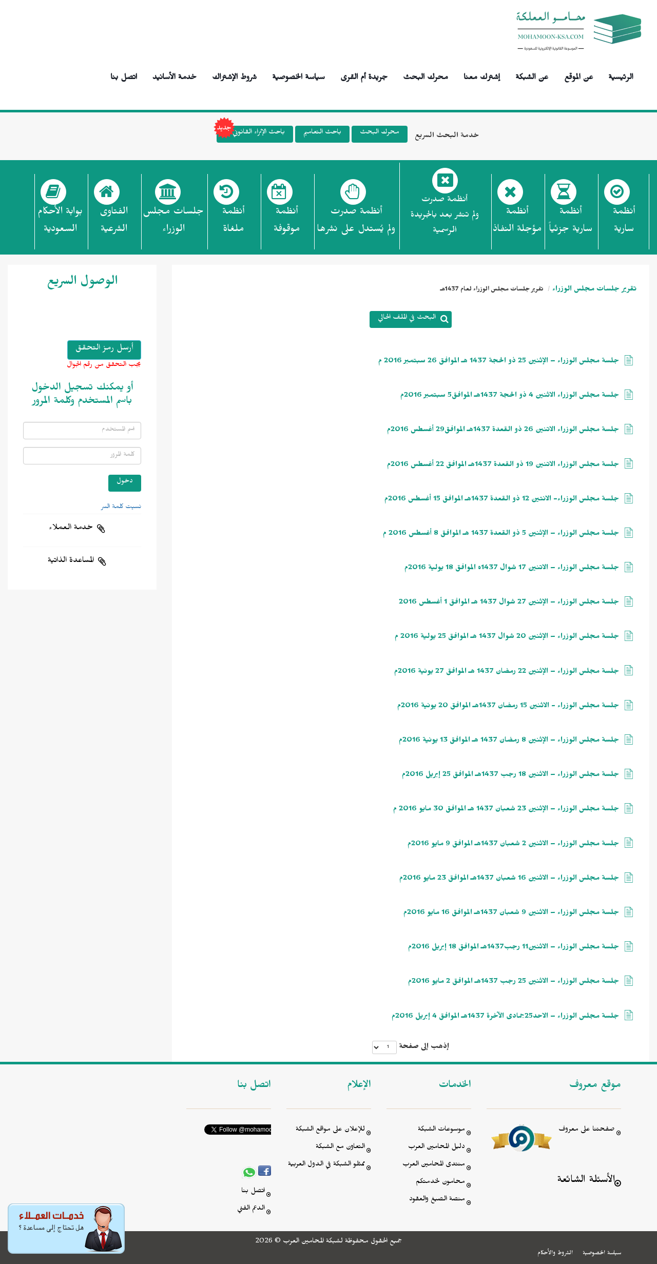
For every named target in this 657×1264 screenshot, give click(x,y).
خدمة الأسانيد (174, 75)
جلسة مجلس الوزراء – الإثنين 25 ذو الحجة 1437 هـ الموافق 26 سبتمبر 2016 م (498, 362)
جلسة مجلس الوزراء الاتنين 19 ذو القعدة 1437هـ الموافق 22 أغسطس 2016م (503, 465)
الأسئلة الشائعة (586, 1181)
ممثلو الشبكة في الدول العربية (326, 1165)
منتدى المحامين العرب (433, 1165)
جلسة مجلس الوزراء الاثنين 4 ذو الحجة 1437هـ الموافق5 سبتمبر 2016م (509, 396)
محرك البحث (425, 75)
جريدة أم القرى (364, 75)
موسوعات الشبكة (441, 1130)
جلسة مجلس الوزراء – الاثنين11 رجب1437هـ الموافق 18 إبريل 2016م (513, 948)
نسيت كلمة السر (121, 507)
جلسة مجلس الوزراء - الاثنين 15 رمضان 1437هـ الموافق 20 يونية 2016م (508, 707)
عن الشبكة (531, 75)
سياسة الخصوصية (298, 75)
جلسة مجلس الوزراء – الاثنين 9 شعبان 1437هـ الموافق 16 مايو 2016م (511, 913)
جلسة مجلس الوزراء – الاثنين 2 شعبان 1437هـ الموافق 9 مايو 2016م (513, 845)
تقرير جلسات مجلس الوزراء (594, 290)
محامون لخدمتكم (440, 1182)
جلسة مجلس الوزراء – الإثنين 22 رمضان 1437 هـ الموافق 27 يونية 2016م (506, 672)
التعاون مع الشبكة (340, 1147)
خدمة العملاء (71, 528)
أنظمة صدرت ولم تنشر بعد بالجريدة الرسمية (445, 216)
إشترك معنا (481, 75)
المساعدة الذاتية (71, 561)
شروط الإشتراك (234, 75)
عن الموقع (578, 75)
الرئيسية (620, 75)
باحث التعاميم (322, 133)
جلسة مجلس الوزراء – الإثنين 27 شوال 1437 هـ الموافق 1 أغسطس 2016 (509, 603)
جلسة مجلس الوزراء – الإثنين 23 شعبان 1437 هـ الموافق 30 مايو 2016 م (506, 810)
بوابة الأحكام (60, 223)
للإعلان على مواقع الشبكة (330, 1130)
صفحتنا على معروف (586, 1130)
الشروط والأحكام (555, 1253)
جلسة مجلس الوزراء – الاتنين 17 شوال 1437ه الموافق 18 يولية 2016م (511, 569)
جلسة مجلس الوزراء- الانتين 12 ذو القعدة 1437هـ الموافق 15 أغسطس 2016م (501, 500)
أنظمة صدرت (356, 223)
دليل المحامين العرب (436, 1147)
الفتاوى (114, 223)
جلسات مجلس (173, 223)
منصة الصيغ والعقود (437, 1200)
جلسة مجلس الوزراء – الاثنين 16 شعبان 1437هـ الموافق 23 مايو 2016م (509, 879)
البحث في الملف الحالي (407, 318)
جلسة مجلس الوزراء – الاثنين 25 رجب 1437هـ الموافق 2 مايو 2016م (513, 982)
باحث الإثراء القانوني (251, 134)
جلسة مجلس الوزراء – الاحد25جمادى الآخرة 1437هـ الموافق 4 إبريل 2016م (505, 1017)
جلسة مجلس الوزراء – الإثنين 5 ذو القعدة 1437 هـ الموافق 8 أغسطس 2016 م (501, 534)
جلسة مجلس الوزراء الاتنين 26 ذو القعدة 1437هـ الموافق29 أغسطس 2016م (503, 430)
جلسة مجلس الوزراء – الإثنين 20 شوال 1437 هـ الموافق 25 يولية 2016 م (507, 637)
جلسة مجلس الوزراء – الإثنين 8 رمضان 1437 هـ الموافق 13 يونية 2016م (509, 741)
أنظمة (624, 223)
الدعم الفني (251, 1209)
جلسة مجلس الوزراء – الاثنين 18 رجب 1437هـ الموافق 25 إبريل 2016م (510, 775)
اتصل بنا (123, 75)
